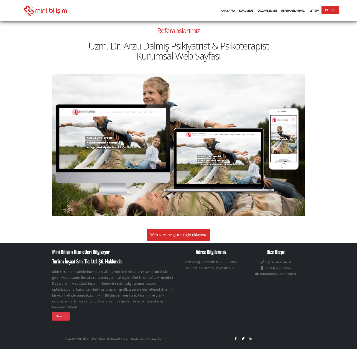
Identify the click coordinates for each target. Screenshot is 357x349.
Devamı (61, 316)
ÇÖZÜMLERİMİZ (267, 11)
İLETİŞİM (314, 11)
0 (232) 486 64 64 (275, 262)
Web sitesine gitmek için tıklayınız (178, 234)
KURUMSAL (246, 11)
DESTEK (330, 10)
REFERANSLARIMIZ (292, 11)
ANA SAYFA (228, 11)
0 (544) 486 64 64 (276, 268)
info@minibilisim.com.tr (275, 274)
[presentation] (301, 145)
